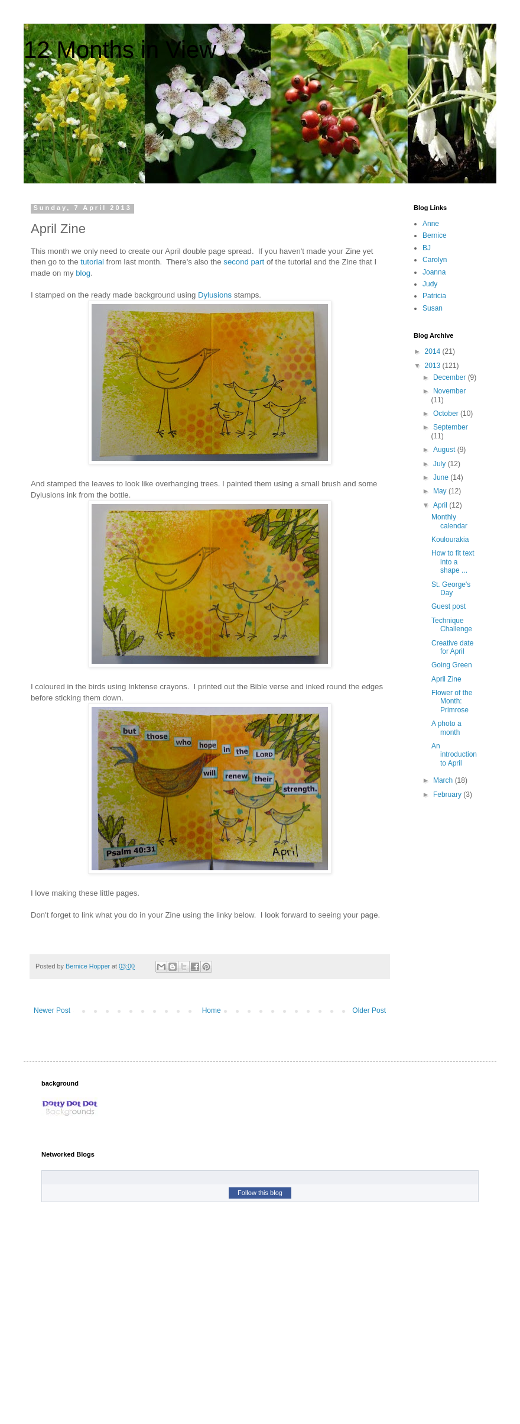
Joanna (434, 272)
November (449, 391)
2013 (434, 365)
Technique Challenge (451, 624)
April (441, 505)
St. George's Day (450, 588)
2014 (434, 351)
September (450, 427)
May (440, 491)
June (441, 477)
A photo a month (446, 727)
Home (211, 1010)
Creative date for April (452, 647)
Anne (430, 223)
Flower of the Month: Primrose (451, 701)
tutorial (92, 261)
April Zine (446, 679)
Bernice (434, 235)
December (450, 377)
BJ (426, 248)
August (445, 449)
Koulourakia (450, 539)
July (440, 464)
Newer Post (52, 1010)
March (444, 780)
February (448, 794)
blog (83, 273)
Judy (429, 284)
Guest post (448, 606)
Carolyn (434, 260)
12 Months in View (120, 50)
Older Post (369, 1010)
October (446, 413)
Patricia (434, 296)
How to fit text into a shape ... (452, 561)
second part (243, 261)
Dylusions (215, 294)
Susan (432, 308)
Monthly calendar (449, 521)
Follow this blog (260, 1192)
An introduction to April (454, 754)
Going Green (451, 665)
